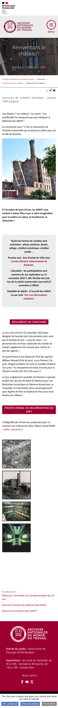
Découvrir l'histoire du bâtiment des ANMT (24, 605)
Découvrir (41, 79)
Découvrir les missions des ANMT (19, 611)
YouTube (27, 682)
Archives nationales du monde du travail (18, 79)
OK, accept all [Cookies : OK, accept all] (10, 704)
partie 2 (19, 429)
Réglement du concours (29, 322)
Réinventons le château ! (36, 83)
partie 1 (7, 429)
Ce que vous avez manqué (12, 83)
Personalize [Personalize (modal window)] (49, 704)
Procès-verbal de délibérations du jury (29, 409)
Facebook (22, 682)
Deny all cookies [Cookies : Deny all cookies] (30, 704)
